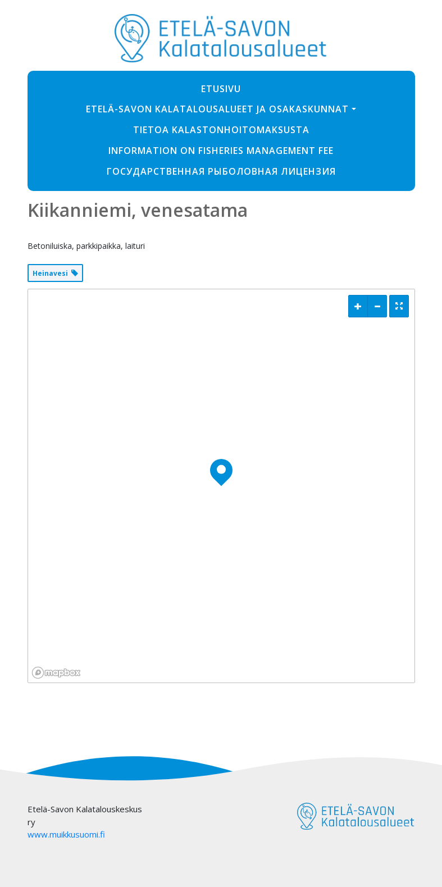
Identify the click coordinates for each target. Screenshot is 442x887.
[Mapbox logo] (56, 672)
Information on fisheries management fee (221, 150)
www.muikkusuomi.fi (66, 834)
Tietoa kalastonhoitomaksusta (221, 130)
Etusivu (221, 89)
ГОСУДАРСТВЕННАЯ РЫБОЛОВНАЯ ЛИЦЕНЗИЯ (221, 171)
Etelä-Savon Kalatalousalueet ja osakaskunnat (217, 109)
